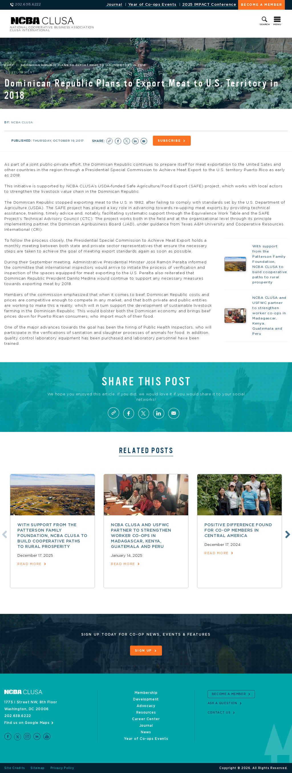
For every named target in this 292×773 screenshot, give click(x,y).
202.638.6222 (17, 716)
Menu (277, 24)
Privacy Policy (62, 767)
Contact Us (219, 712)
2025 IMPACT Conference (209, 5)
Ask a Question (222, 703)
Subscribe (169, 140)
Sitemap (38, 767)
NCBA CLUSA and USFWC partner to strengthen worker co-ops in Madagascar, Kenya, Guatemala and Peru (141, 536)
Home (9, 65)
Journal (114, 5)
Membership (146, 692)
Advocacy (146, 706)
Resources (146, 712)
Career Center (146, 719)
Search (264, 24)
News (146, 732)
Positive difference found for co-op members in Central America (238, 530)
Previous (4, 534)
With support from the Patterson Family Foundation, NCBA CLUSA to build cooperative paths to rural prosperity (52, 536)
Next (287, 534)
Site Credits (14, 767)
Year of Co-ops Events (152, 5)
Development (146, 699)
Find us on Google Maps (26, 722)
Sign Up (143, 650)
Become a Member (261, 4)
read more (29, 564)
